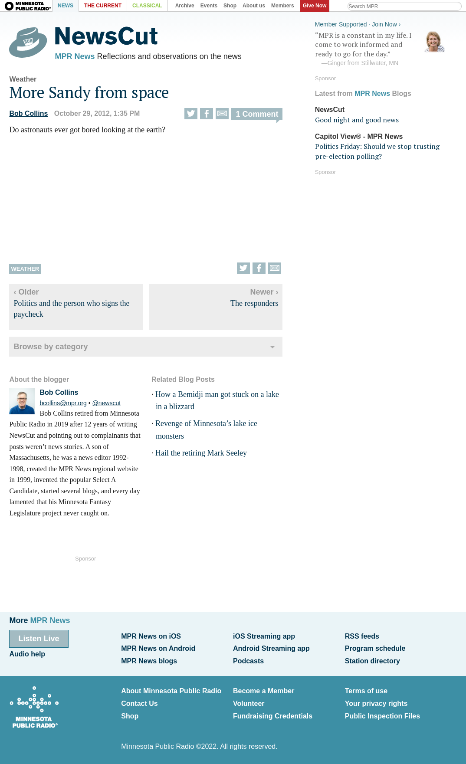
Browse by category (50, 346)
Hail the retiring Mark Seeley (201, 453)
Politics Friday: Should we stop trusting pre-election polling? (377, 151)
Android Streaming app (271, 648)
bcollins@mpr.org (62, 403)
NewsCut (330, 109)
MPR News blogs (149, 661)
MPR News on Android (158, 648)
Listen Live (38, 638)
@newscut (106, 403)
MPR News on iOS (151, 636)
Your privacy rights (376, 703)
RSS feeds (362, 636)
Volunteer (249, 703)
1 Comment (257, 114)
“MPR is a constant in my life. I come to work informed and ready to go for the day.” (380, 49)
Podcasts (248, 661)
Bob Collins (28, 113)
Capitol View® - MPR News (359, 136)
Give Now (315, 6)
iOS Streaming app (264, 636)
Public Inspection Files (382, 716)
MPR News (75, 56)
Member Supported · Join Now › (358, 24)
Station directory (372, 661)
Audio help (27, 654)
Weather (22, 79)
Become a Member (263, 691)
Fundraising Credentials (272, 716)
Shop (129, 716)
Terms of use (366, 691)
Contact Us (139, 703)
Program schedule (375, 648)
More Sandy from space (89, 92)
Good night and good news (357, 120)
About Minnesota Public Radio (171, 691)
